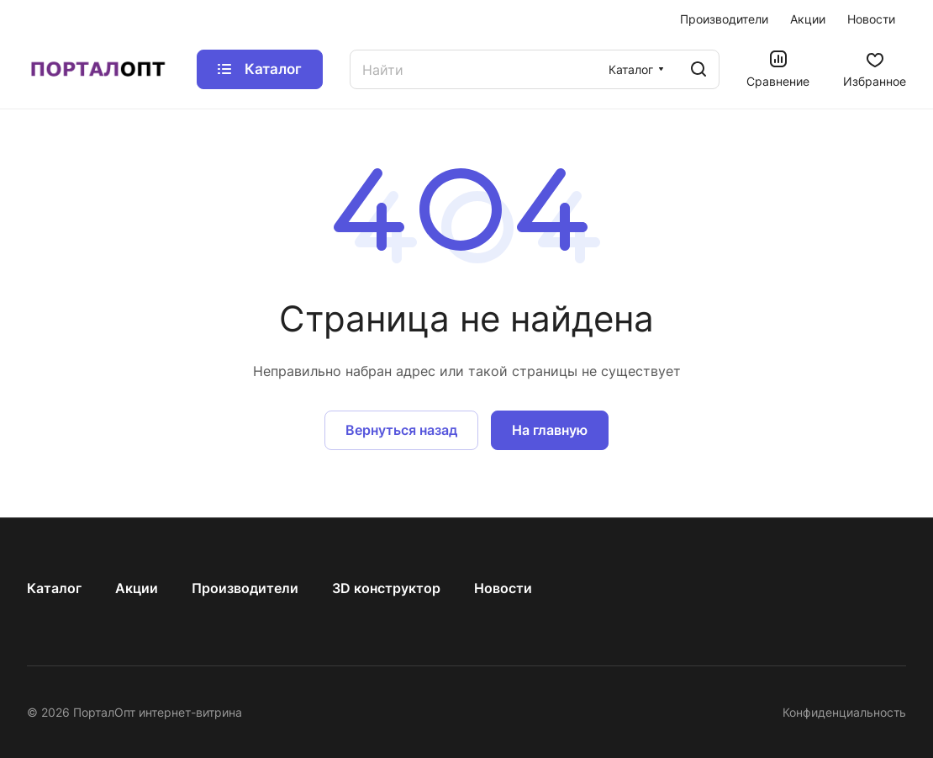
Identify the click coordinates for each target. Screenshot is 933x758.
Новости (503, 588)
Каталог (54, 588)
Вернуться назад (401, 429)
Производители (245, 588)
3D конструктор (386, 588)
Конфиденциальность (844, 712)
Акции (136, 588)
